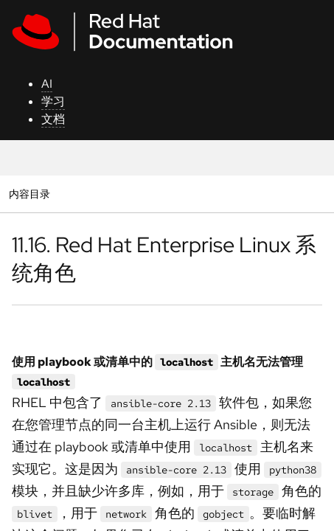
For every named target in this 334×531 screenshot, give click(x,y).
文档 (53, 119)
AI (46, 83)
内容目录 (29, 194)
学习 (53, 101)
